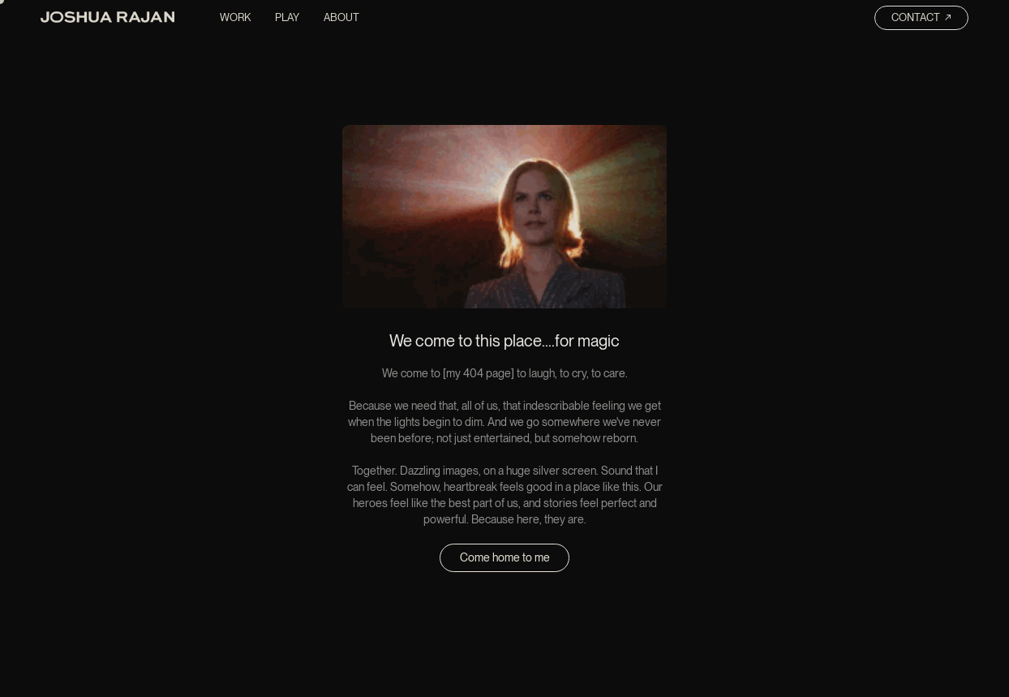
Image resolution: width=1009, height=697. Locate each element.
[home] (107, 19)
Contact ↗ (921, 17)
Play (287, 17)
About (341, 17)
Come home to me (505, 557)
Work (235, 17)
